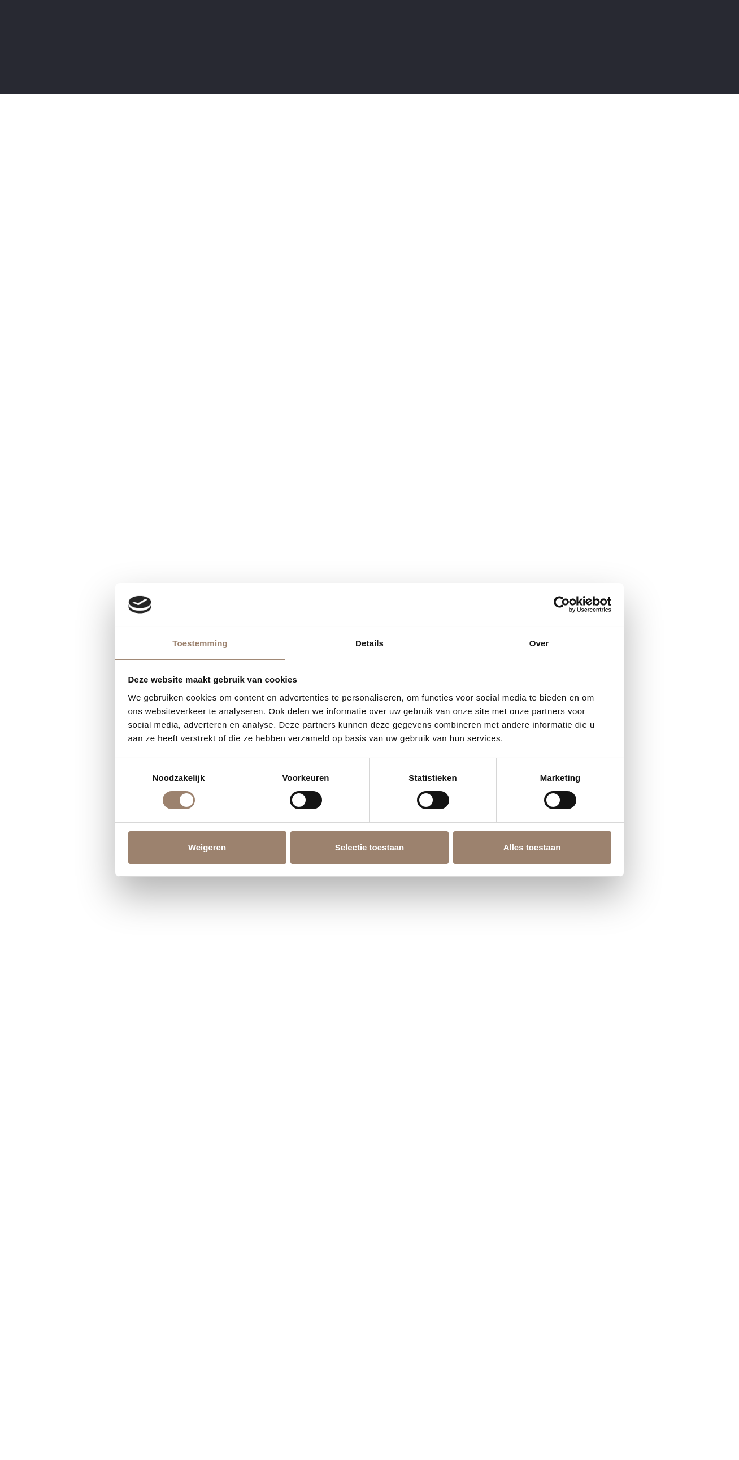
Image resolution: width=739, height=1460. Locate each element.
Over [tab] (539, 643)
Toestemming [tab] (200, 643)
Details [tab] (369, 643)
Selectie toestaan (370, 847)
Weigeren (207, 847)
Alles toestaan (532, 847)
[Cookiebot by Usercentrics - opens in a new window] (561, 604)
